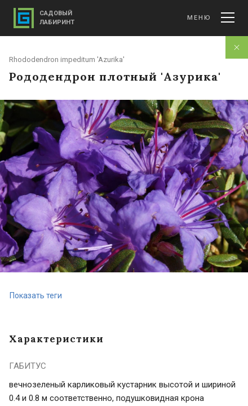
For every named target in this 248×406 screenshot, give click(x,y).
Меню (210, 17)
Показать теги (36, 295)
